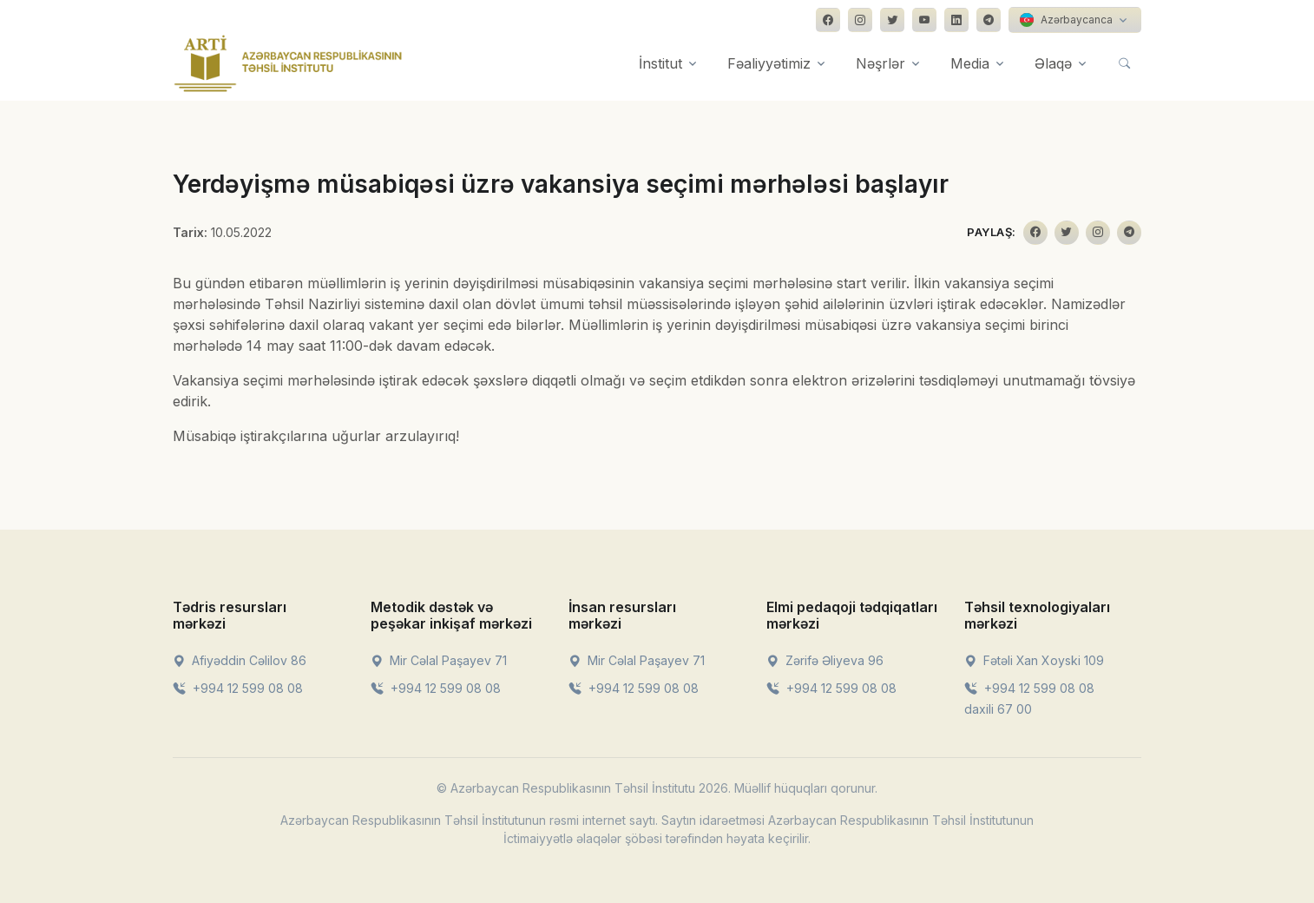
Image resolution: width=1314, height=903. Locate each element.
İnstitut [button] (660, 63)
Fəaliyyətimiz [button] (769, 63)
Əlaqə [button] (1053, 63)
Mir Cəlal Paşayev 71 (439, 660)
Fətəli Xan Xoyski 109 (1034, 660)
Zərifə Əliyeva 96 (825, 660)
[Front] (288, 63)
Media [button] (969, 63)
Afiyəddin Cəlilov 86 (239, 660)
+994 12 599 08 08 (238, 688)
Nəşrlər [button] (880, 63)
